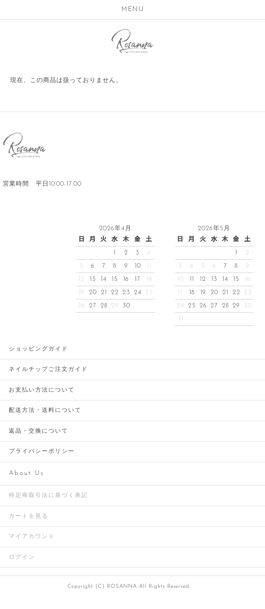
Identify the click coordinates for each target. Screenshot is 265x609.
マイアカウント (32, 536)
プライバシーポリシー (42, 451)
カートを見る (28, 516)
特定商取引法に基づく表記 (48, 495)
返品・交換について (38, 431)
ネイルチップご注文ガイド (48, 369)
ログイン (22, 557)
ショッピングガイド (38, 349)
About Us (26, 473)
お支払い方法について (42, 390)
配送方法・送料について (45, 410)
